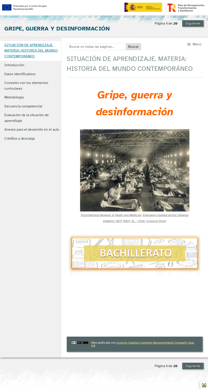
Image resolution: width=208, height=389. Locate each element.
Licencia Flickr (156, 221)
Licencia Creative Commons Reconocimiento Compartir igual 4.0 (142, 344)
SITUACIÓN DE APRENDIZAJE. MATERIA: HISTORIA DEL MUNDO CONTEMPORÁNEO (31, 51)
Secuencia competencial (23, 106)
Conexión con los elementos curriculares (26, 86)
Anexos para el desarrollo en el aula (31, 129)
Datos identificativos (20, 74)
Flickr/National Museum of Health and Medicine (111, 215)
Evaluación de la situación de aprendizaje (26, 118)
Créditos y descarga (19, 138)
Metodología (14, 97)
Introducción (14, 65)
